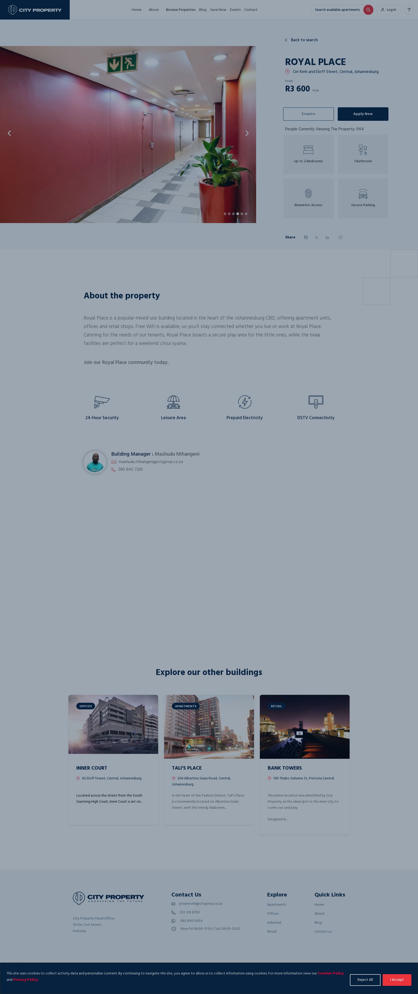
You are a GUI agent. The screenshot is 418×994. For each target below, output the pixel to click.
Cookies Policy (331, 973)
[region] (209, 978)
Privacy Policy (25, 980)
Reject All (365, 980)
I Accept (397, 980)
